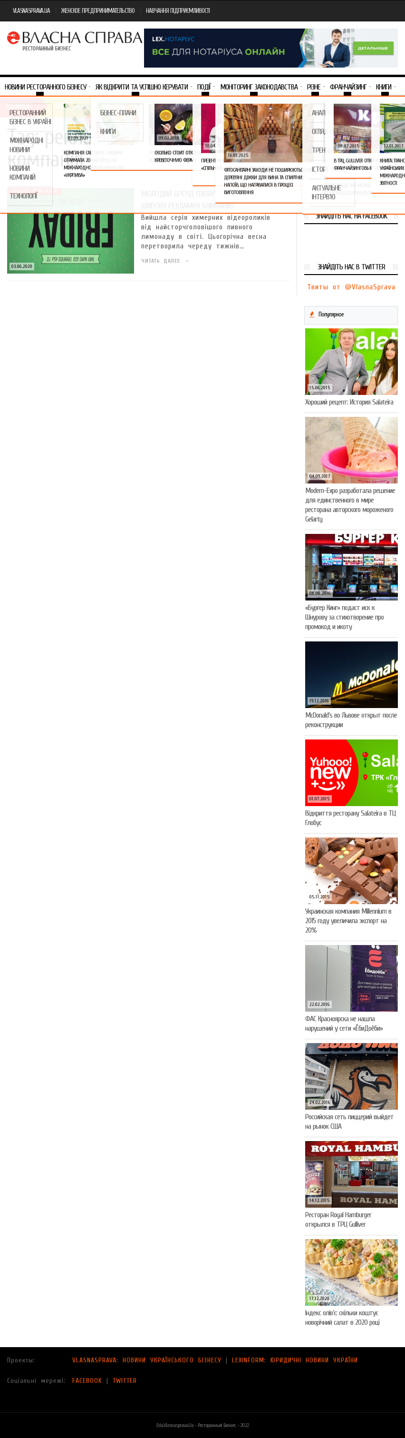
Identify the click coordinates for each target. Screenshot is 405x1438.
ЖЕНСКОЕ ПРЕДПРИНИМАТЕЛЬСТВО (98, 10)
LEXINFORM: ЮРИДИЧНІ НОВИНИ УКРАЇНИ (295, 1360)
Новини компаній (34, 191)
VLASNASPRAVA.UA (31, 10)
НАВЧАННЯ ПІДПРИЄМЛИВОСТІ (178, 10)
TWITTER (125, 1381)
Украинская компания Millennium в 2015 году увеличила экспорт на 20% (348, 921)
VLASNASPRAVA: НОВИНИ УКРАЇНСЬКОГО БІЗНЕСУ (147, 1360)
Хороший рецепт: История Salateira (349, 402)
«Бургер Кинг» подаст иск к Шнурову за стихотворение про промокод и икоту (344, 617)
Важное (18, 106)
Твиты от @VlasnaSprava (351, 287)
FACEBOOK (87, 1381)
